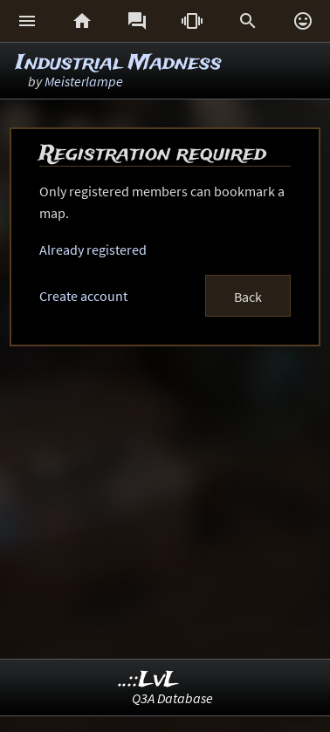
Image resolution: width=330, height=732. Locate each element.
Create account (83, 295)
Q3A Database (172, 698)
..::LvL (149, 680)
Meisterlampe (84, 81)
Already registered (93, 249)
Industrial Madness (119, 63)
